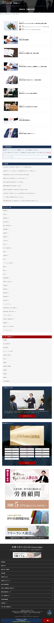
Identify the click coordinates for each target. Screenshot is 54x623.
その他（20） (5, 240)
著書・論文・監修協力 (5, 569)
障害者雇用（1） (6, 296)
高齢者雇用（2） (6, 292)
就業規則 (5, 377)
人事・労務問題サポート (5, 595)
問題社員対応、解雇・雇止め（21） (10, 311)
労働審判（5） (6, 322)
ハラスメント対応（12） (8, 315)
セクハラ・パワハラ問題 (8, 351)
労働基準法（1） (6, 218)
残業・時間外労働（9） (7, 225)
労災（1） (5, 274)
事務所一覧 (3, 565)
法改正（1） (5, 214)
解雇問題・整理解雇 (7, 366)
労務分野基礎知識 (4, 599)
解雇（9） (5, 270)
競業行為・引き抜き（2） (8, 281)
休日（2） (5, 259)
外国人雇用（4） (6, 221)
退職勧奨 (5, 362)
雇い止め (5, 358)
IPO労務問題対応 (6, 381)
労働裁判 (5, 373)
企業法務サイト (4, 603)
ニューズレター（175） (7, 330)
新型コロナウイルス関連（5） (9, 326)
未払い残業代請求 (6, 343)
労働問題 (5, 340)
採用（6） (5, 251)
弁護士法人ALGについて (6, 580)
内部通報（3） (6, 285)
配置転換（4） (6, 236)
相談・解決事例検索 (5, 584)
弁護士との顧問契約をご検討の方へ (8, 588)
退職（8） (5, 266)
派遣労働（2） (6, 289)
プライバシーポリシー (27, 614)
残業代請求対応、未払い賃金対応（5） (10, 307)
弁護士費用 (3, 573)
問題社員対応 (5, 347)
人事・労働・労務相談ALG (6, 606)
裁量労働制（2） (6, 229)
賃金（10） (5, 244)
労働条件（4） (6, 255)
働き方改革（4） (6, 300)
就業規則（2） (6, 210)
